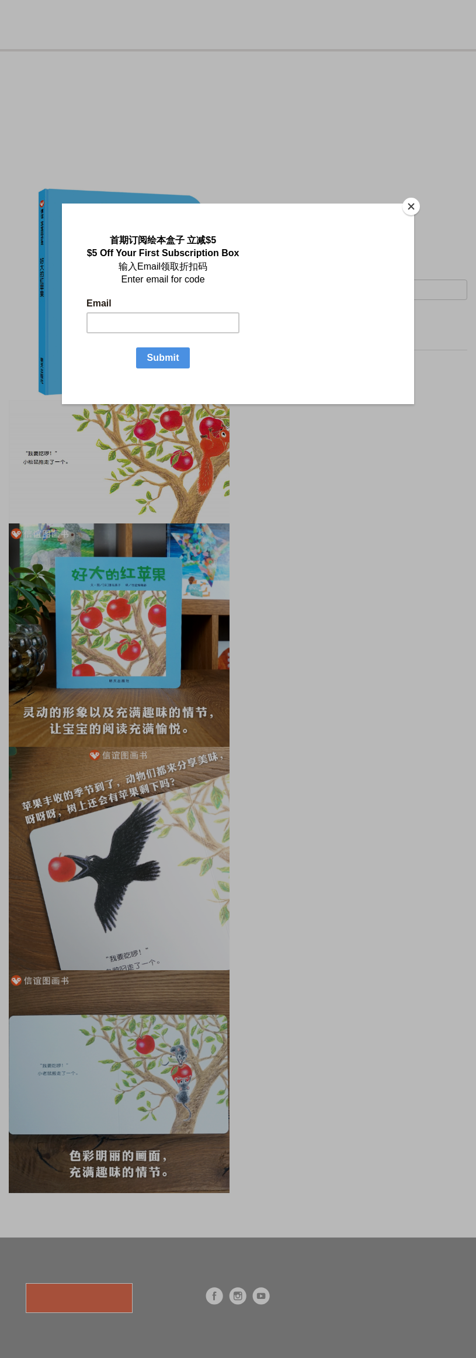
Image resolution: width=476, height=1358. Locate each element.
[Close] (411, 206)
